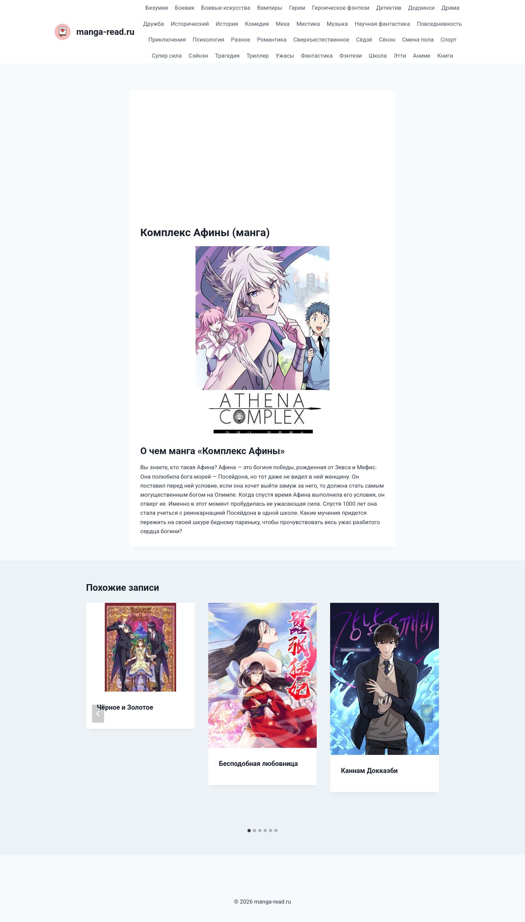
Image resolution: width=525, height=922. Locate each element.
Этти (399, 55)
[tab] (249, 830)
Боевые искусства (225, 7)
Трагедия (227, 55)
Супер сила (166, 55)
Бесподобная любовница (258, 764)
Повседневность (439, 23)
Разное (240, 39)
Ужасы (285, 55)
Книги (445, 55)
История (227, 23)
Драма (450, 7)
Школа (378, 55)
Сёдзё (364, 39)
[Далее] (427, 714)
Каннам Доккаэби (369, 771)
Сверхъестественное (321, 39)
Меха (283, 23)
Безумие (157, 7)
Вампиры (269, 7)
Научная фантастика (382, 23)
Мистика (308, 23)
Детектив (388, 7)
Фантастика (317, 55)
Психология (208, 39)
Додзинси (421, 7)
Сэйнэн (198, 55)
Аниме (421, 55)
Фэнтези (351, 55)
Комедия (257, 23)
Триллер (257, 55)
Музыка (337, 23)
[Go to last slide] (98, 714)
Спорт (449, 39)
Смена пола (418, 39)
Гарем (297, 7)
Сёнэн (387, 39)
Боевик (185, 7)
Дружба (153, 23)
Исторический (190, 23)
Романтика (271, 39)
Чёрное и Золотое (125, 707)
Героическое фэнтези (340, 7)
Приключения (167, 39)
